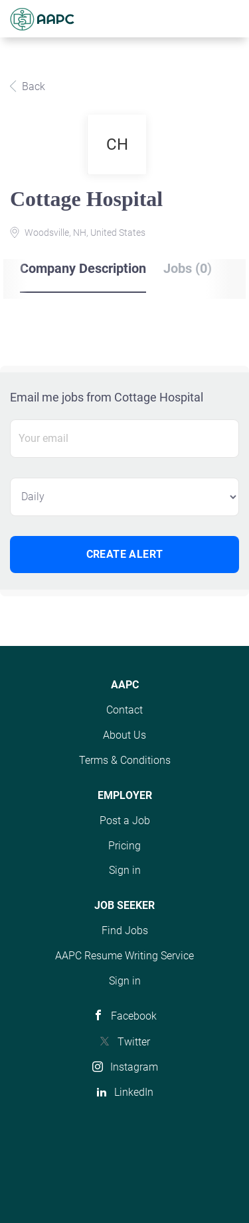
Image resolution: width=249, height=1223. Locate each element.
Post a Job (125, 820)
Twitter (134, 1042)
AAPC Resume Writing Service (124, 955)
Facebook (134, 1016)
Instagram (134, 1067)
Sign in (125, 870)
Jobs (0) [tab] (187, 268)
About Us (124, 735)
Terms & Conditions (125, 760)
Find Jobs (125, 930)
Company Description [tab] (83, 268)
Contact (124, 710)
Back (32, 86)
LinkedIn (133, 1092)
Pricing (124, 845)
